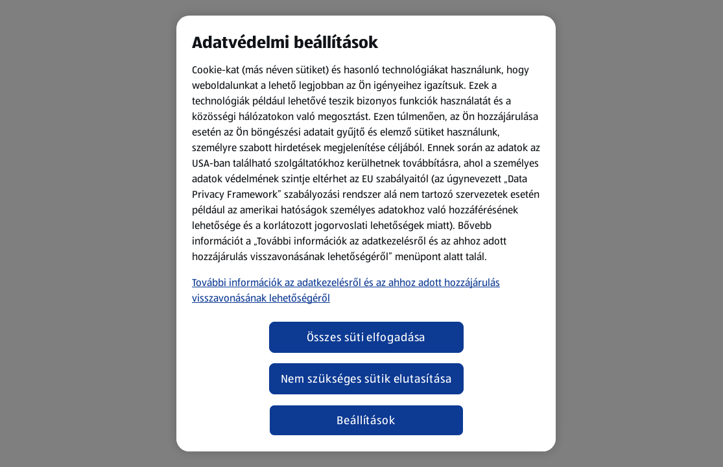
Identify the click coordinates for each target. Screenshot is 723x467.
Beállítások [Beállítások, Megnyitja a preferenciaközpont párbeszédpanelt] (366, 420)
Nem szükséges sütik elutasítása (366, 378)
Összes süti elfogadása (366, 337)
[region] (366, 233)
